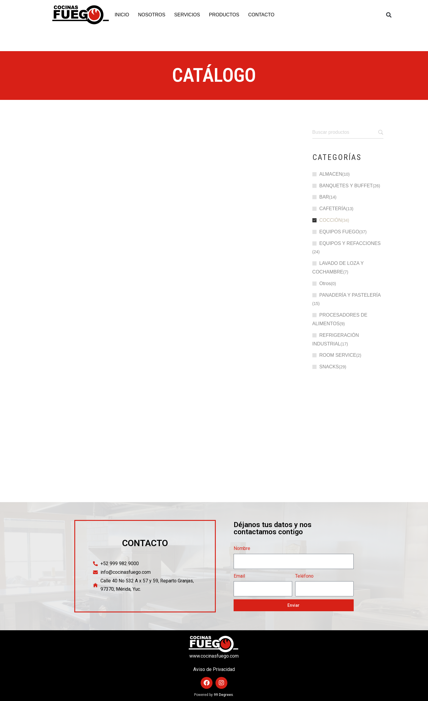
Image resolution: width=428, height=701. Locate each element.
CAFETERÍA (332, 208)
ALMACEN (330, 174)
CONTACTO (261, 14)
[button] (389, 15)
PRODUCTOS (224, 14)
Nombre (242, 548)
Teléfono (304, 576)
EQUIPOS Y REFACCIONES (350, 243)
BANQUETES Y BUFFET (346, 185)
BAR (324, 196)
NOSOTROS (152, 14)
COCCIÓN (330, 220)
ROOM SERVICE (337, 355)
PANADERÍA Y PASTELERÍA (350, 295)
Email (239, 576)
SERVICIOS (187, 14)
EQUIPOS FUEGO (339, 231)
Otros (325, 283)
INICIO (122, 14)
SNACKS (329, 366)
